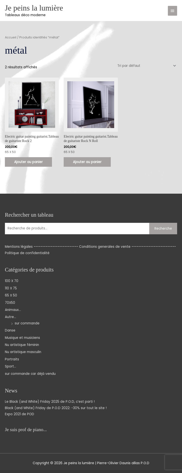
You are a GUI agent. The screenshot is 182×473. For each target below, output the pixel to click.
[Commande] (146, 65)
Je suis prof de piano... (26, 429)
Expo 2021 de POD (19, 414)
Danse (10, 330)
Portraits (12, 359)
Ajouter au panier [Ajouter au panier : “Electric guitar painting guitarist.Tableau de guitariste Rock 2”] (28, 162)
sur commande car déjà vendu (30, 373)
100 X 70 (11, 281)
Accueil (10, 37)
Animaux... (13, 309)
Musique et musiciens (22, 337)
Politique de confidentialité (27, 253)
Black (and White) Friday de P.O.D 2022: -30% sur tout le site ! (56, 408)
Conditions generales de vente (105, 246)
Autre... (10, 317)
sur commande (27, 323)
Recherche (163, 228)
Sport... (10, 366)
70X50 (10, 302)
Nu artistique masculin (23, 352)
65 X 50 (11, 295)
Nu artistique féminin (22, 345)
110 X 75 (11, 288)
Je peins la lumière (34, 8)
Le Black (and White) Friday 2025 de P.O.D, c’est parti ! (50, 401)
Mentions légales (19, 246)
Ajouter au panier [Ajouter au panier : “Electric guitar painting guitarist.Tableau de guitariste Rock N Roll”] (87, 162)
